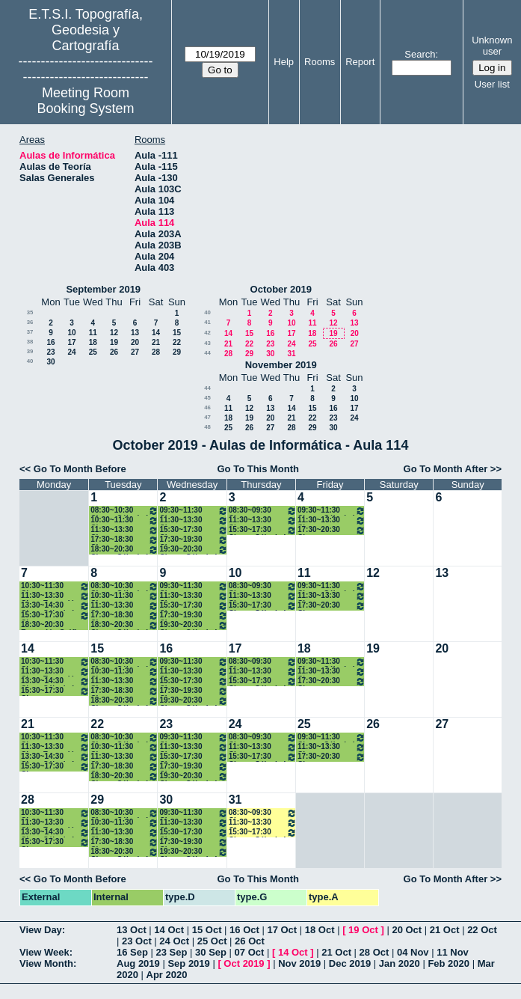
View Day (40, 929)
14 (156, 333)
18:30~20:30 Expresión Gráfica (53, 625)
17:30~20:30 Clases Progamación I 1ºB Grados (332, 530)
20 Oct (407, 929)
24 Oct (174, 941)
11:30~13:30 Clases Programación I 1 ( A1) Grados (193, 520)
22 (177, 342)
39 (30, 351)
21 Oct (445, 929)
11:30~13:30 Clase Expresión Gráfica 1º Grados (124, 530)
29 (177, 352)
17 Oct (282, 929)
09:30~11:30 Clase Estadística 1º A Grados (193, 511)
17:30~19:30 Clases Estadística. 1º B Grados (193, 540)
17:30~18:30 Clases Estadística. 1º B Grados (124, 540)
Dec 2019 (350, 963)
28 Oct (374, 952)
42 (207, 332)
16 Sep (132, 952)
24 (71, 352)
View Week (44, 952)
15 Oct (207, 929)
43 (207, 343)
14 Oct (169, 929)
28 (156, 352)
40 (30, 361)
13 (135, 333)
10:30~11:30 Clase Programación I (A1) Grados (124, 520)
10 (71, 333)
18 (93, 342)
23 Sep (172, 952)
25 (93, 352)
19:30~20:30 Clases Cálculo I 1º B (193, 550)
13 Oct (132, 929)
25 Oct (212, 941)
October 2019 (281, 289)
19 (114, 342)
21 (156, 342)
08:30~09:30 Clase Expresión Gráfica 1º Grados (263, 511)
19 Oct (363, 929)
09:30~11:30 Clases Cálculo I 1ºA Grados (332, 511)
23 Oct (137, 941)
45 (207, 397)
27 (135, 352)
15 (177, 333)
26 (114, 352)
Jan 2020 (399, 963)
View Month (46, 963)
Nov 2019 (299, 963)
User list (492, 84)
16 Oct (244, 929)
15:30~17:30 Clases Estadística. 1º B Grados (55, 615)
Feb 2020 (448, 963)
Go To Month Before (80, 468)
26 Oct (250, 941)
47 (207, 417)
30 (50, 362)
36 (30, 322)
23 (50, 352)
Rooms (319, 61)
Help (284, 61)
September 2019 (103, 289)
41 (207, 322)
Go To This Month (259, 468)
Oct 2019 (243, 963)
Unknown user (492, 45)
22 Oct (482, 929)
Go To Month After (446, 468)
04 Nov (413, 952)
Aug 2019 (138, 963)
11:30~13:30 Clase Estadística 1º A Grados (263, 520)
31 (291, 353)
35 (30, 312)
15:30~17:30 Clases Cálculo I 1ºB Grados (263, 530)
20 (135, 342)
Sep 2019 (188, 963)
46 (207, 407)
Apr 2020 (167, 974)
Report (359, 61)
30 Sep (210, 952)
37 (30, 332)
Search (419, 54)
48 (207, 427)
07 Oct (250, 952)
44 (207, 352)
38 (30, 341)
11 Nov (453, 952)
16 (50, 342)
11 (93, 333)
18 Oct (320, 929)
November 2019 (281, 364)
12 (114, 333)
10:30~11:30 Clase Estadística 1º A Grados (55, 586)
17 (71, 342)
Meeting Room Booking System (85, 100)
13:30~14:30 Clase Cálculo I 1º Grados (55, 606)
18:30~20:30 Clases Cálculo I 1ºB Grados (124, 550)
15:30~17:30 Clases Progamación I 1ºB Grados (193, 530)
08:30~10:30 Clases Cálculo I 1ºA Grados (124, 511)
